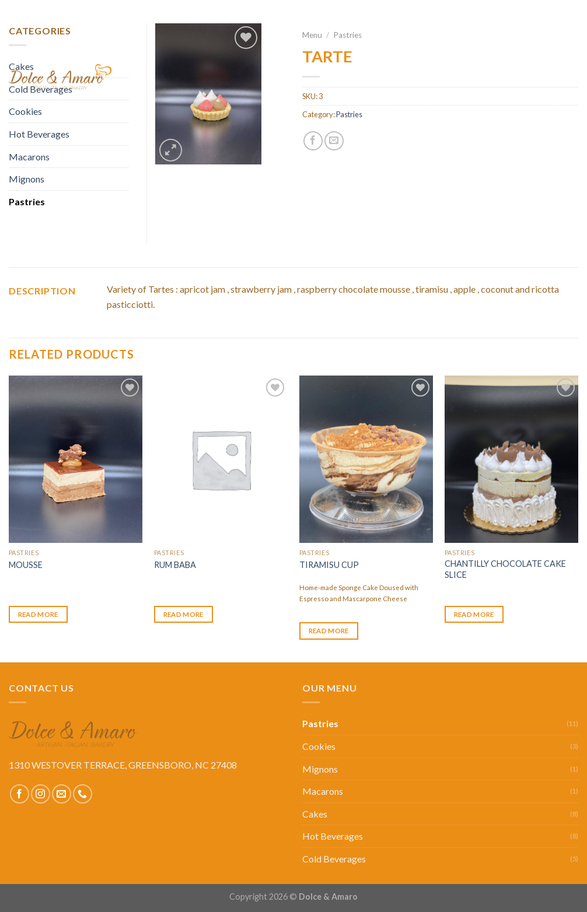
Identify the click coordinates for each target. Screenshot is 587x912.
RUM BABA (175, 565)
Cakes (314, 813)
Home (387, 77)
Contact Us (550, 77)
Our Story (482, 77)
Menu (428, 77)
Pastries (27, 201)
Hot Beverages (332, 835)
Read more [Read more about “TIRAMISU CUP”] (329, 630)
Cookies (319, 746)
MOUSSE (26, 565)
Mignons (26, 178)
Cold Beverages (334, 858)
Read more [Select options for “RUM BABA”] (183, 614)
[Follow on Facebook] (19, 794)
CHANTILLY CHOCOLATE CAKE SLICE (505, 569)
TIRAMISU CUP (329, 565)
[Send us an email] (61, 794)
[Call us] (82, 794)
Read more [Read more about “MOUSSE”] (38, 614)
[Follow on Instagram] (40, 794)
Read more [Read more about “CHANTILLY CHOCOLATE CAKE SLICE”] (474, 614)
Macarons (29, 156)
